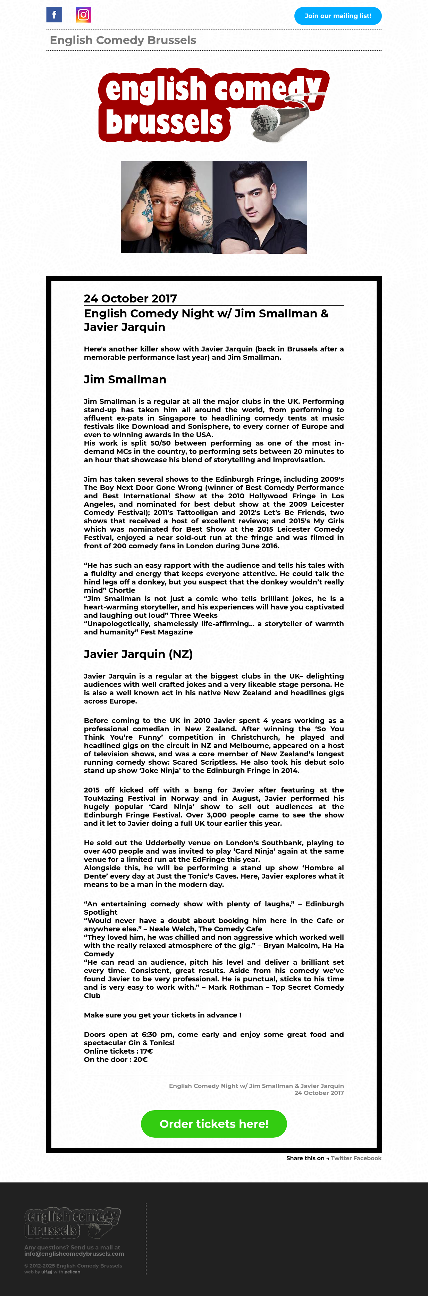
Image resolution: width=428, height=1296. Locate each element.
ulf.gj (46, 1271)
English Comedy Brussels (123, 40)
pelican (73, 1271)
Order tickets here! (214, 1124)
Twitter (341, 1158)
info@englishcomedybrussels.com (74, 1254)
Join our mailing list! (338, 16)
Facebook (367, 1158)
